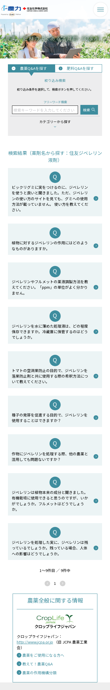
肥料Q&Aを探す (80, 68)
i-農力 (11, 6)
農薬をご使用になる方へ (43, 655)
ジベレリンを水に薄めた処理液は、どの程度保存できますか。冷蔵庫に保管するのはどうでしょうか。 (50, 331)
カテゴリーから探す (55, 121)
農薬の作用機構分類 (39, 672)
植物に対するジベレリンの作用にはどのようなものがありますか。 (50, 245)
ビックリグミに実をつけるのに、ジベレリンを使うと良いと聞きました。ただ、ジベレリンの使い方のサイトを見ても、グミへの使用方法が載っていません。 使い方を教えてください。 (50, 198)
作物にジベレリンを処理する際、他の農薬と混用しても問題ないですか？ (50, 456)
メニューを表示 (100, 9)
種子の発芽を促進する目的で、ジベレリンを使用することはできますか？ (50, 417)
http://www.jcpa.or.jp (35, 642)
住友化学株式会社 (35, 9)
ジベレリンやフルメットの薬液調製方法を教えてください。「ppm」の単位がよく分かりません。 (50, 287)
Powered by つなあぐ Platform (11, 14)
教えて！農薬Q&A (37, 664)
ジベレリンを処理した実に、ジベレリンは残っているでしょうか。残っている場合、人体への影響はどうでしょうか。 (50, 547)
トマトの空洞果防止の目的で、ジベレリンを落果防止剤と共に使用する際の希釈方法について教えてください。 (50, 376)
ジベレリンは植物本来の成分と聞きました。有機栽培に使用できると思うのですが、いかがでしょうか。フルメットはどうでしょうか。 (50, 501)
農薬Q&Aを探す (33, 68)
